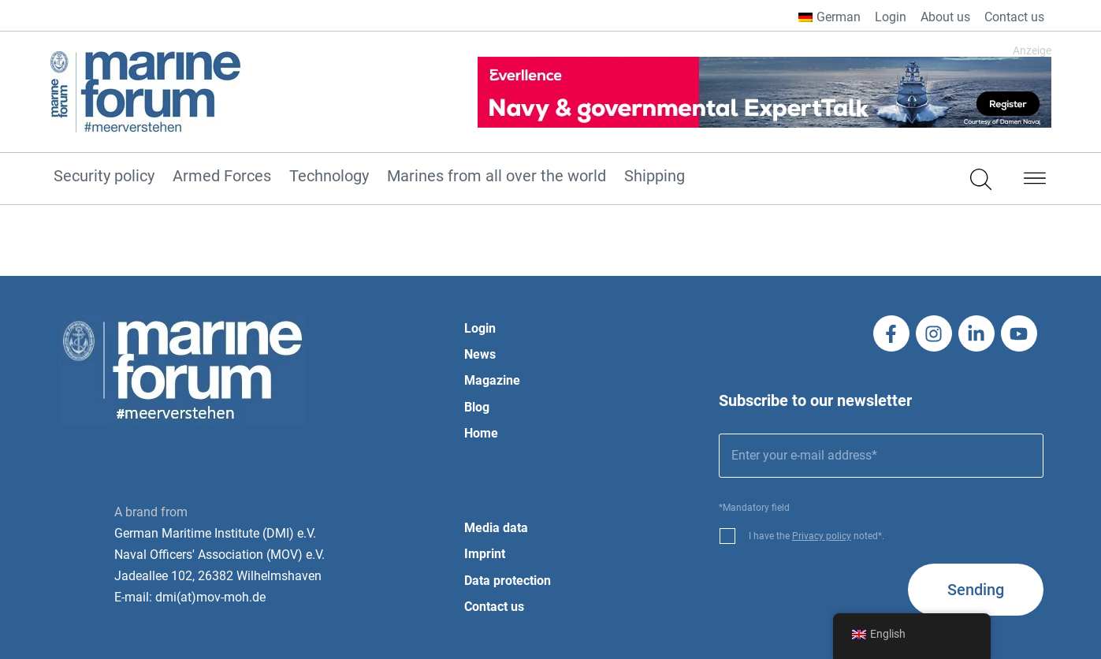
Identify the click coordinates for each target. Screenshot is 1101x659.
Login (890, 16)
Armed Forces (222, 176)
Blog (476, 407)
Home (481, 433)
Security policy (104, 176)
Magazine (492, 380)
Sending (975, 589)
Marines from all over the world (496, 176)
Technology (329, 176)
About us (945, 16)
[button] (1034, 181)
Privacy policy (821, 536)
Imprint (484, 553)
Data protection (507, 580)
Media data (496, 527)
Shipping (654, 176)
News (480, 354)
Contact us (1014, 16)
